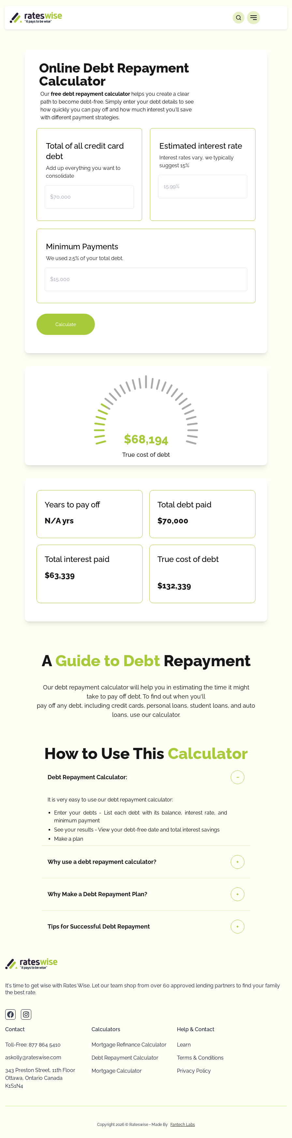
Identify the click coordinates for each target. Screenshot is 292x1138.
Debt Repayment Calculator (125, 1058)
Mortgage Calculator (117, 1071)
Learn (184, 1045)
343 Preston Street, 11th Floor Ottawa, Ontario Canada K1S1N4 (40, 1078)
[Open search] (238, 18)
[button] (253, 17)
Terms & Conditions (200, 1058)
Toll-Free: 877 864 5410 (33, 1045)
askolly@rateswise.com (33, 1057)
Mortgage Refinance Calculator (129, 1045)
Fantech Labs (182, 1124)
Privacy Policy (194, 1071)
